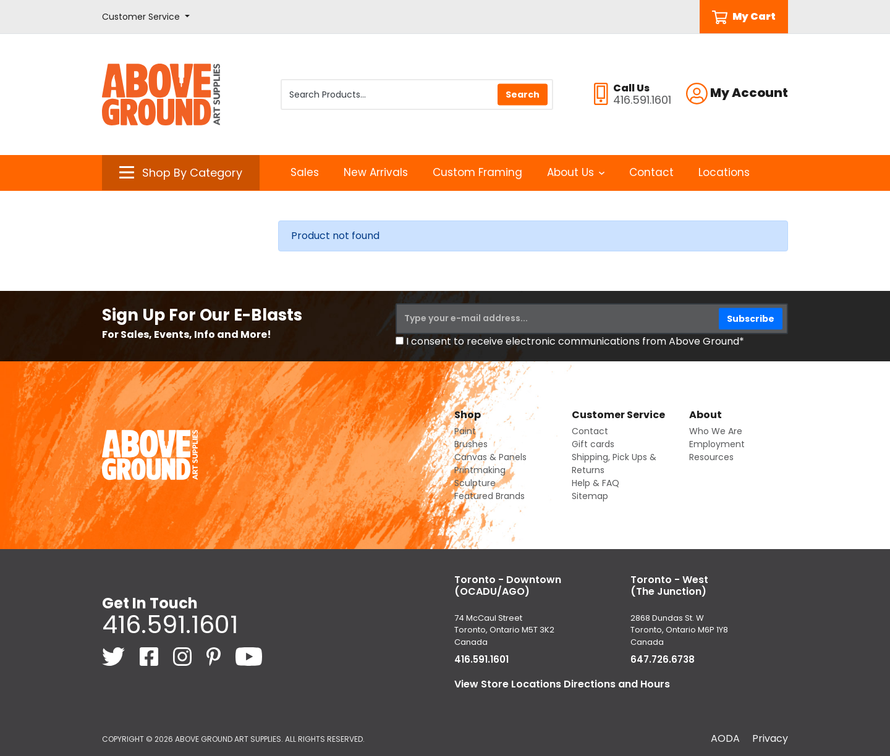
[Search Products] (417, 94)
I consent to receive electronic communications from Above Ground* (575, 341)
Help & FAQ (595, 483)
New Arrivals (376, 172)
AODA (725, 738)
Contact (651, 172)
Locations (724, 172)
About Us (575, 172)
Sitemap (590, 496)
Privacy (770, 738)
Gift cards (593, 444)
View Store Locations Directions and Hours (562, 684)
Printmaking (480, 470)
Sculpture (475, 483)
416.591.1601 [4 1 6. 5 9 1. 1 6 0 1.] (170, 624)
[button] (146, 16)
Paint (465, 431)
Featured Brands (489, 496)
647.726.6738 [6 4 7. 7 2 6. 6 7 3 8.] (662, 659)
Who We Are (715, 431)
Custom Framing (477, 172)
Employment (717, 444)
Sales (304, 172)
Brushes (471, 444)
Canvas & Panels (490, 457)
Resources (711, 457)
